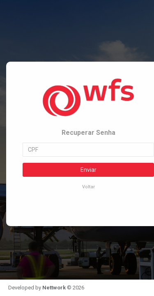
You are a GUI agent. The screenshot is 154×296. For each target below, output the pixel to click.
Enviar (88, 169)
